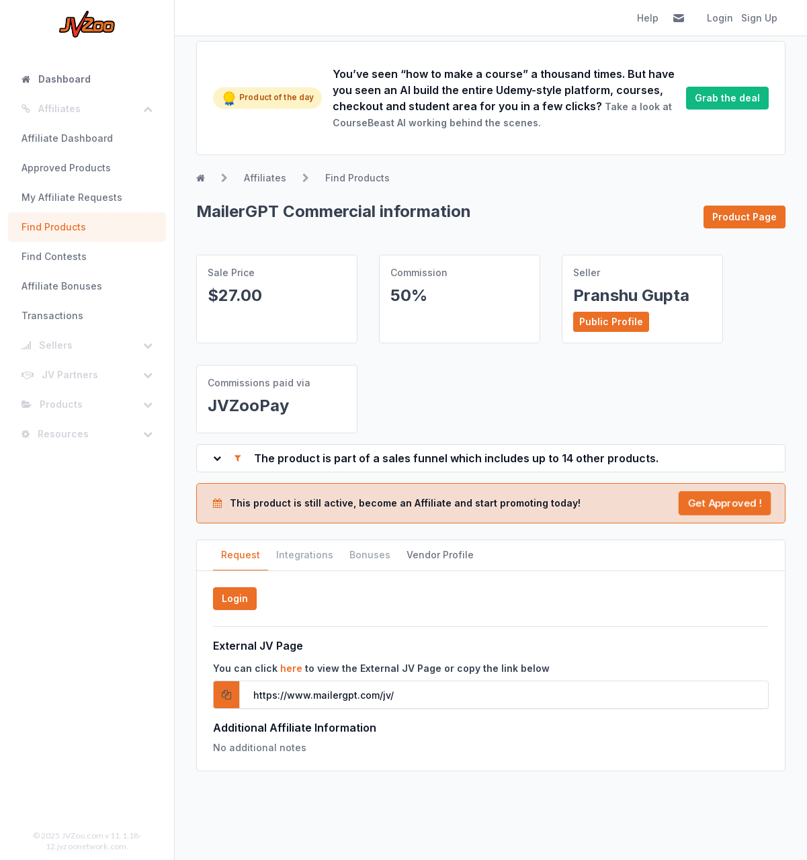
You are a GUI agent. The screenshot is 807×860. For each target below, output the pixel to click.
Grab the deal (727, 97)
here (291, 668)
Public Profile (611, 321)
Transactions (52, 315)
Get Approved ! (725, 503)
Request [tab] (240, 554)
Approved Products (66, 167)
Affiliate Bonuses (62, 286)
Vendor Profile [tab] (440, 554)
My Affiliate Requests (72, 197)
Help (648, 18)
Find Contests (54, 256)
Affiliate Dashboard (67, 138)
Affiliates (265, 177)
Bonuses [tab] (369, 554)
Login (720, 18)
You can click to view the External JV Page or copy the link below (381, 668)
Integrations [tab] (304, 554)
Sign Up (759, 18)
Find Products (54, 226)
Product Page (744, 216)
